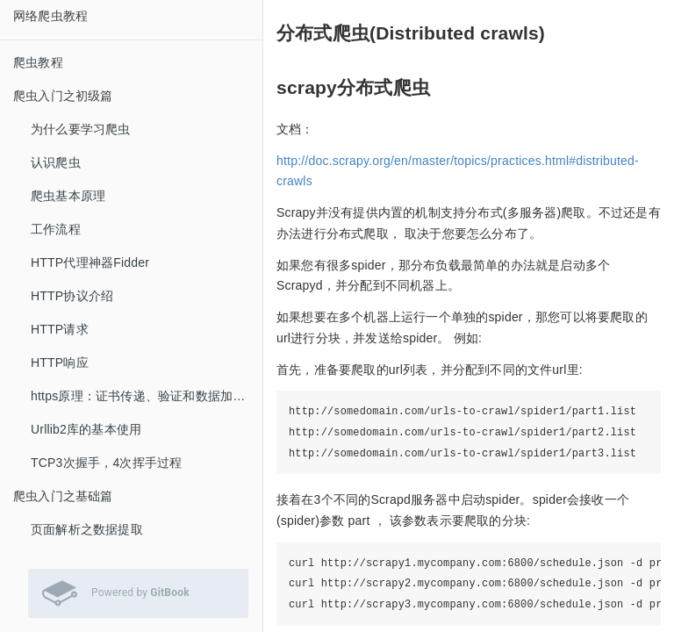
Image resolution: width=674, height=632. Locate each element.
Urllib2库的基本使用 (86, 429)
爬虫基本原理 (68, 196)
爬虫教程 (38, 62)
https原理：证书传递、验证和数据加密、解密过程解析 (146, 396)
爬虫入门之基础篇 (63, 496)
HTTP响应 (60, 363)
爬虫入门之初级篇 (63, 96)
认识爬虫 (56, 162)
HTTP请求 (60, 329)
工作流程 (56, 229)
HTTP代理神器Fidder (90, 262)
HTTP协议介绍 (72, 296)
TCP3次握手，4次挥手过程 (106, 463)
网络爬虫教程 (50, 16)
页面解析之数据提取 (87, 529)
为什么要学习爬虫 (81, 129)
